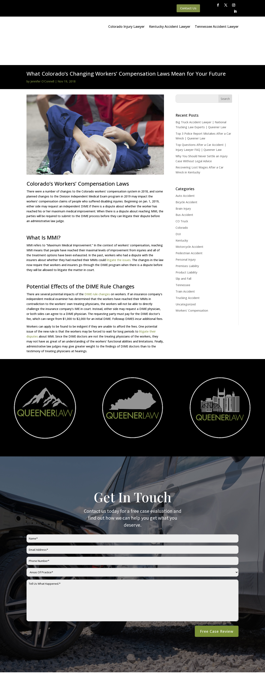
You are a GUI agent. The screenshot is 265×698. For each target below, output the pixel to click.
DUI (178, 205)
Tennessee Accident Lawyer (216, 26)
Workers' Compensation (192, 282)
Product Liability (186, 244)
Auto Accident (185, 167)
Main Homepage (19, 684)
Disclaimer (81, 684)
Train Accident (185, 263)
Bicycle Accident (186, 173)
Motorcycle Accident (189, 218)
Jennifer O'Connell (42, 53)
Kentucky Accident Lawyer (169, 26)
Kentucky (182, 212)
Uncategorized (186, 276)
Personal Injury (186, 231)
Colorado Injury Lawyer (126, 26)
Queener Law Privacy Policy (52, 684)
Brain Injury (183, 180)
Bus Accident (184, 186)
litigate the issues (119, 231)
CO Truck (182, 193)
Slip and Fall (183, 250)
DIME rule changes (97, 265)
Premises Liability (187, 237)
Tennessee (183, 256)
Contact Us (188, 8)
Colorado (182, 199)
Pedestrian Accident (189, 224)
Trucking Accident (188, 269)
